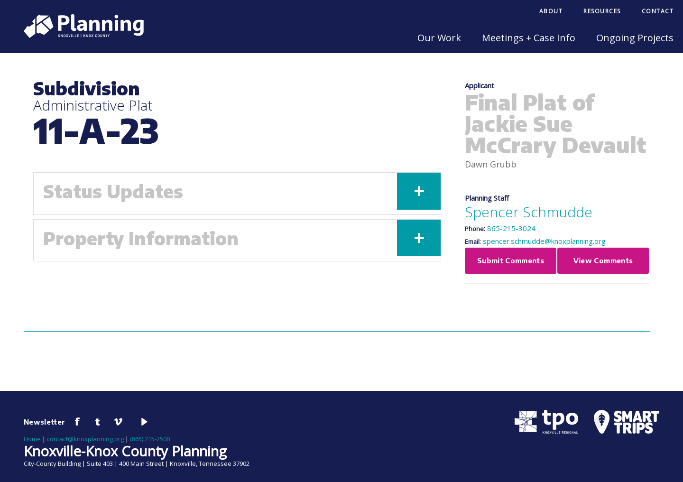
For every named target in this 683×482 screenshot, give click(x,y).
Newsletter (44, 421)
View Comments (603, 260)
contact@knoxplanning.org (85, 439)
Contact (658, 11)
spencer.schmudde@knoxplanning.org (544, 241)
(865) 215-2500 (150, 439)
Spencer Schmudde (528, 212)
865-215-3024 (511, 228)
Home (32, 439)
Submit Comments (510, 260)
